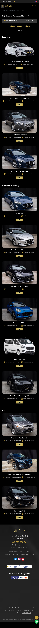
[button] (36, 1)
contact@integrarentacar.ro (19, 546)
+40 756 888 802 (19, 543)
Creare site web (29, 620)
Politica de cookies (11, 556)
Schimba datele (10, 20)
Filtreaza (28, 20)
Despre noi (24, 556)
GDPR (27, 553)
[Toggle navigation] (2, 6)
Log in (32, 556)
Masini (3, 10)
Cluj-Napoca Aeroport (11, 10)
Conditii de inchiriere (15, 553)
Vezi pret (20, 68)
